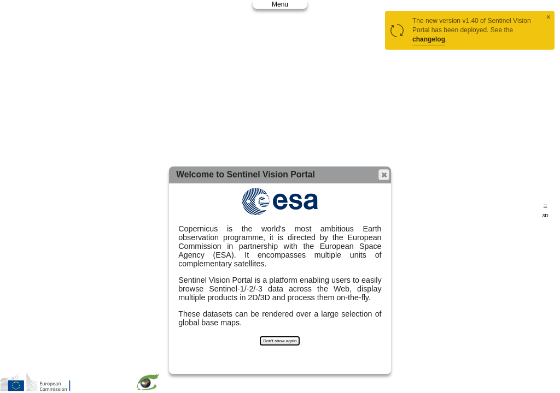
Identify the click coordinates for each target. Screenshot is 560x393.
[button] (383, 174)
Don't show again (279, 340)
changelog (428, 39)
